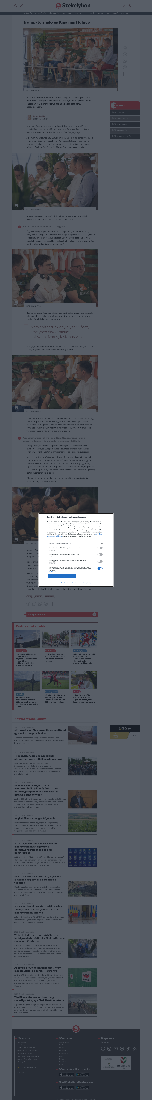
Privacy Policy (87, 583)
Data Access (76, 583)
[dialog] (76, 550)
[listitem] (76, 544)
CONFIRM (62, 576)
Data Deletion (65, 583)
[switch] (100, 548)
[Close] (109, 517)
